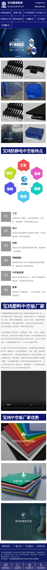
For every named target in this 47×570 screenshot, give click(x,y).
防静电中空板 (6, 20)
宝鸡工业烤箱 (33, 559)
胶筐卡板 (18, 13)
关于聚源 (41, 19)
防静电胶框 (6, 13)
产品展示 (29, 546)
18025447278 (39, 7)
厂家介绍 (18, 546)
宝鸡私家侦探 (14, 559)
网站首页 (6, 546)
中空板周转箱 (29, 14)
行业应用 (29, 19)
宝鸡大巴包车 (24, 559)
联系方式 (6, 25)
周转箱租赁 (18, 19)
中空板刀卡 (41, 13)
